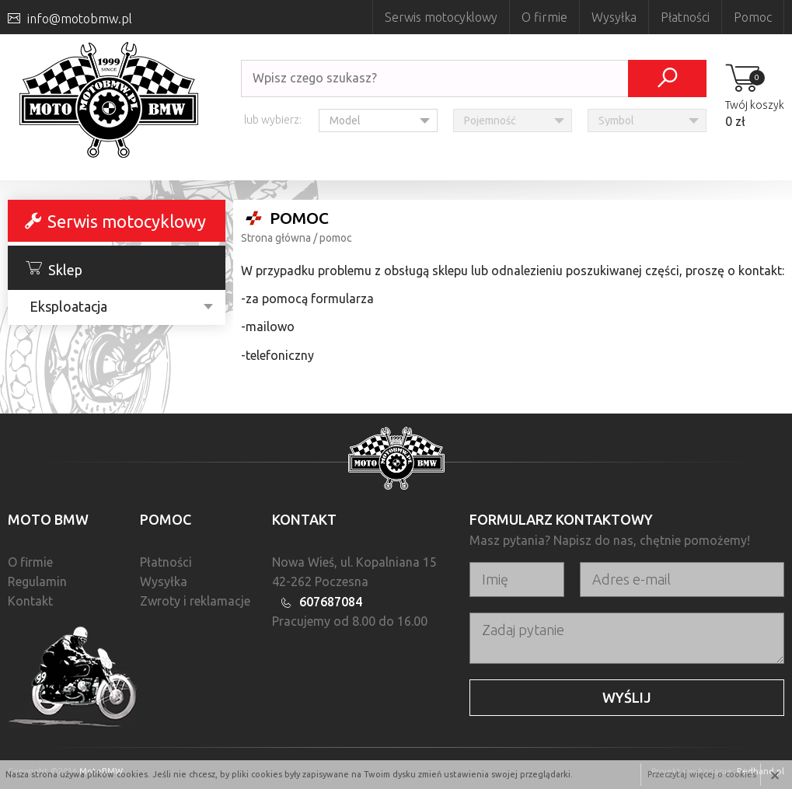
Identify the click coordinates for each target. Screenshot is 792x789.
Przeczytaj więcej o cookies (701, 774)
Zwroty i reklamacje (195, 601)
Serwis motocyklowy (441, 17)
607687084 (330, 602)
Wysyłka (614, 17)
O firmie (544, 17)
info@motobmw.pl (79, 19)
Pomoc (753, 17)
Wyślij (626, 697)
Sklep (54, 269)
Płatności (685, 17)
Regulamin (37, 581)
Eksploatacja (68, 306)
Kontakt (30, 601)
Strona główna (276, 238)
